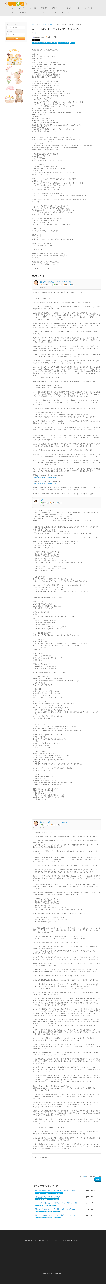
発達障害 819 (57, 1217)
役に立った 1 (45, 825)
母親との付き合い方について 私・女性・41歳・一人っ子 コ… (55, 1209)
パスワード (10, 31)
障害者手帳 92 (39, 1217)
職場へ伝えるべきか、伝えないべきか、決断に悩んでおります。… (56, 1215)
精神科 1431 (46, 1205)
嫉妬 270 (44, 43)
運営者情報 (66, 1241)
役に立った (45, 503)
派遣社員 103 (36, 43)
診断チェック (57, 8)
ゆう (34, 33)
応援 (72, 284)
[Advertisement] (53, 1257)
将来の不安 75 (53, 43)
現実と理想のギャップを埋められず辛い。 (48, 1197)
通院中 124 (38, 1205)
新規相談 (44, 8)
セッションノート (73, 8)
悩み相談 (33, 8)
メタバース (66, 12)
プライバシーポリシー (53, 1241)
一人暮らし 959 (47, 1211)
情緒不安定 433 (56, 1211)
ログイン (11, 12)
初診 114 (54, 1205)
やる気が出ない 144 (57, 1193)
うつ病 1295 (38, 1193)
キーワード (88, 8)
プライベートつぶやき (39, 12)
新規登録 (23, 12)
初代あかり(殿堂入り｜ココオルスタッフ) (55, 282)
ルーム (54, 12)
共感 (66, 284)
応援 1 (59, 503)
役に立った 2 (58, 284)
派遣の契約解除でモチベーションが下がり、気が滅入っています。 (56, 1191)
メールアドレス (11, 25)
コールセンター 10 (64, 43)
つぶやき (21, 8)
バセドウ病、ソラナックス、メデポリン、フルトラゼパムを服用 (56, 1203)
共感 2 (53, 503)
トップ (10, 8)
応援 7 (55, 37)
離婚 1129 (38, 1211)
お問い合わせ (77, 1241)
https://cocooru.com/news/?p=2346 (44, 483)
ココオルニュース (30, 1241)
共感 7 (49, 37)
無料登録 (84, 1176)
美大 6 (72, 43)
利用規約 (41, 1241)
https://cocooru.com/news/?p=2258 (44, 477)
